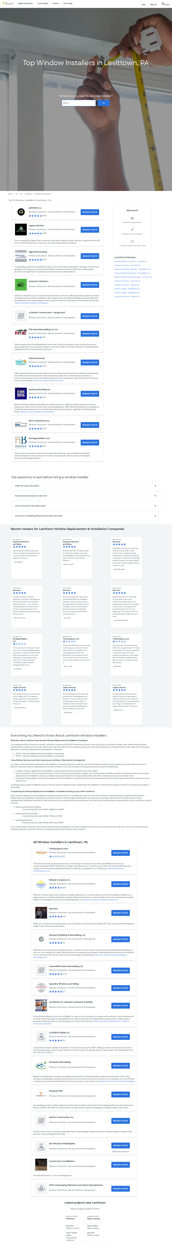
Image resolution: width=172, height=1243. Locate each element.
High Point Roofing (38, 252)
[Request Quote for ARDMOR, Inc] (90, 212)
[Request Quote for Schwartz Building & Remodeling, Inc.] (120, 939)
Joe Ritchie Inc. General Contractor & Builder (71, 1002)
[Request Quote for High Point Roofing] (90, 256)
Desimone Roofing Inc (39, 389)
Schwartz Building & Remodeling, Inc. (67, 935)
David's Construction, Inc (61, 1117)
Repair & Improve (25, 3)
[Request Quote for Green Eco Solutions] (90, 285)
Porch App (68, 3)
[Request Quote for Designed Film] (120, 1094)
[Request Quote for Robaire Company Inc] (120, 884)
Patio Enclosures (37, 358)
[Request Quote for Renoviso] (120, 913)
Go (103, 103)
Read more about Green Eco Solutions (31, 303)
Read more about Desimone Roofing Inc (38, 412)
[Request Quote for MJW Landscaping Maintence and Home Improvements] (120, 1189)
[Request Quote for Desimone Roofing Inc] (90, 394)
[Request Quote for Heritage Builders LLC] (90, 442)
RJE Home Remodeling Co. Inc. (43, 329)
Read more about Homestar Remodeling (116, 1081)
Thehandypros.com (58, 848)
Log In (165, 4)
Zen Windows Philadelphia (62, 1143)
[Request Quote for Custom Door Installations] (120, 1165)
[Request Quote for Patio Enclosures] (90, 362)
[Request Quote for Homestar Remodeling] (120, 1066)
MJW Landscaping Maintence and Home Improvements (76, 1185)
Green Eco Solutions (38, 281)
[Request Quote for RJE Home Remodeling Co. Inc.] (90, 334)
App (143, 4)
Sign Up (153, 4)
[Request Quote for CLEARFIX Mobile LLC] (120, 1037)
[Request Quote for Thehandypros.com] (120, 853)
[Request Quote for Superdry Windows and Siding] (120, 988)
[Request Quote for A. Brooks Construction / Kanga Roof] (90, 316)
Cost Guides (43, 3)
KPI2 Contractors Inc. (39, 420)
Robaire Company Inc (59, 880)
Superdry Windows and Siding (64, 984)
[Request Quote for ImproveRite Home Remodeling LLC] (120, 970)
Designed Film (56, 1091)
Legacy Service (36, 225)
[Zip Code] (79, 103)
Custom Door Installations (62, 1161)
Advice (56, 3)
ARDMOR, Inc (35, 208)
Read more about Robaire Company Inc (101, 900)
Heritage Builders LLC (39, 438)
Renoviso (53, 908)
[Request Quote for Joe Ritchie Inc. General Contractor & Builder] (120, 1006)
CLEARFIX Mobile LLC (59, 1032)
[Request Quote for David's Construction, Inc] (120, 1121)
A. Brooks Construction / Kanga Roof (47, 312)
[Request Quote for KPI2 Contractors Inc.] (90, 425)
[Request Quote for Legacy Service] (90, 230)
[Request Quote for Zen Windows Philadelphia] (120, 1145)
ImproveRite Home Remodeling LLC (66, 966)
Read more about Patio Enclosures (48, 380)
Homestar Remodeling (60, 1062)
